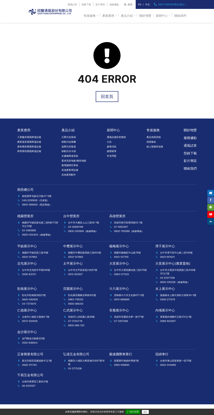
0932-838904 (30, 342)
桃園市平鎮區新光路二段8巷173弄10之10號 (40, 224)
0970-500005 (30, 321)
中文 (147, 4)
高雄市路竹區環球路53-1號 (128, 222)
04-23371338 (167, 277)
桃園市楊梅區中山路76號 (127, 252)
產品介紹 (127, 15)
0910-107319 (121, 256)
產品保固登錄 (154, 137)
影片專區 (100, 4)
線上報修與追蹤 (155, 146)
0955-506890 (121, 364)
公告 (109, 141)
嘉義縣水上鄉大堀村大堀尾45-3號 (178, 295)
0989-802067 (168, 321)
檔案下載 (86, 4)
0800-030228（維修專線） (175, 282)
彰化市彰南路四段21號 (34, 295)
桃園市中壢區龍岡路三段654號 (84, 252)
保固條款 (151, 141)
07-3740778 (75, 321)
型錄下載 (190, 153)
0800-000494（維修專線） (37, 234)
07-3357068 (121, 321)
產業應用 (108, 15)
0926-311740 (29, 364)
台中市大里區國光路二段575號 (130, 269)
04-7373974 (29, 303)
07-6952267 (121, 226)
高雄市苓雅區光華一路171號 (129, 316)
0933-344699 (168, 364)
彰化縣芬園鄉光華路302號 (82, 295)
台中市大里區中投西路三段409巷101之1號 (178, 271)
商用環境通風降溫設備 (29, 151)
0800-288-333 (76, 325)
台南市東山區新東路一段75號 (175, 360)
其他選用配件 (69, 174)
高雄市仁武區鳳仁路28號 (81, 316)
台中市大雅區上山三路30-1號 (83, 222)
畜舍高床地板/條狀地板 (74, 160)
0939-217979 (167, 299)
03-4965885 (29, 230)
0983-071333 (121, 274)
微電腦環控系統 (70, 165)
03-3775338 (75, 368)
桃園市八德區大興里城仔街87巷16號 (86, 362)
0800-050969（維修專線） (83, 231)
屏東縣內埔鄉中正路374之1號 (176, 316)
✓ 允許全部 (133, 411)
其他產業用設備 (70, 169)
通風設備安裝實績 (116, 137)
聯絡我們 (180, 15)
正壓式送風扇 (69, 137)
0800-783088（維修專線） (129, 231)
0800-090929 (30, 299)
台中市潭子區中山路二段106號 (176, 252)
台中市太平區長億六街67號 (82, 269)
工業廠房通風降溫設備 (29, 137)
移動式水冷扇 (69, 151)
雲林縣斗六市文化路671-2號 (129, 295)
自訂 (145, 412)
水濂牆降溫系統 (70, 155)
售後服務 (90, 15)
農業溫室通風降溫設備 (29, 141)
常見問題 (111, 155)
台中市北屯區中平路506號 (36, 269)
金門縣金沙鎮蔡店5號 (33, 338)
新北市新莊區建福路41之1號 (37, 360)
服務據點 (114, 4)
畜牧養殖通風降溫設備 (29, 146)
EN (139, 4)
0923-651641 (167, 256)
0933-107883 (29, 256)
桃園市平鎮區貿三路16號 (35, 252)
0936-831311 (29, 274)
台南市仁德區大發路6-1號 (35, 316)
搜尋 (127, 4)
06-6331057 (29, 385)
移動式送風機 (69, 141)
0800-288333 (75, 303)
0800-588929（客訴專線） (37, 204)
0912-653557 (75, 274)
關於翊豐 (145, 15)
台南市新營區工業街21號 (35, 381)
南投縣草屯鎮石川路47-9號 (36, 196)
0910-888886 (121, 299)
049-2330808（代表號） (35, 200)
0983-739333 (75, 299)
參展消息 (111, 146)
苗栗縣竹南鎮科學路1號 (126, 360)
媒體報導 (111, 151)
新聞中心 (162, 15)
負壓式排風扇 (69, 146)
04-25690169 (75, 226)
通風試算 (72, 4)
